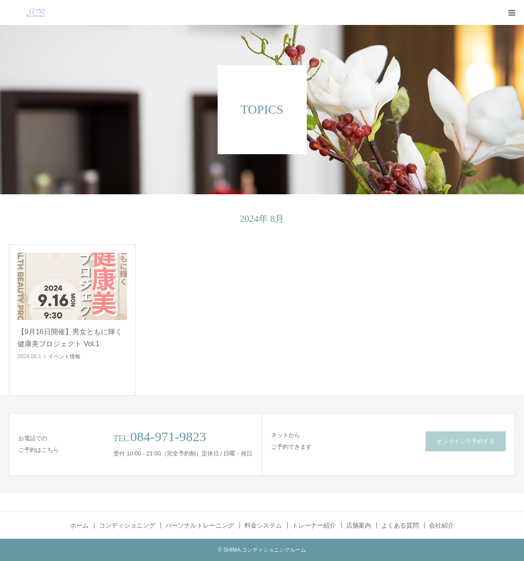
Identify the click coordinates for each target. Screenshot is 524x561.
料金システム (263, 525)
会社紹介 (441, 525)
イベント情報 (64, 356)
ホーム (79, 525)
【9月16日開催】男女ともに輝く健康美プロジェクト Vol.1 (69, 338)
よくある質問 (400, 525)
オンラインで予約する (466, 441)
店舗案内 (358, 525)
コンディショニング (127, 525)
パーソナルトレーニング (199, 525)
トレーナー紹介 (314, 525)
